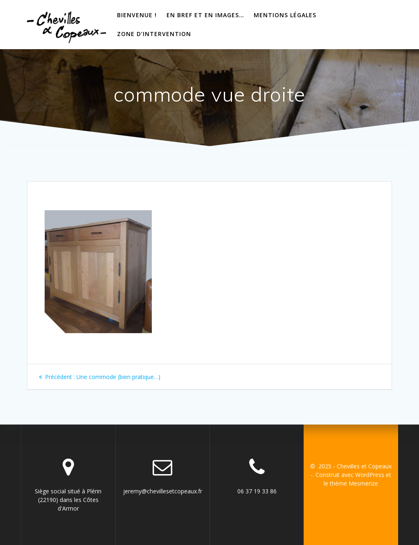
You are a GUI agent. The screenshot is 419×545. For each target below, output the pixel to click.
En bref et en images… (205, 15)
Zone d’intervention (154, 34)
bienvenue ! (137, 15)
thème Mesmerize (354, 483)
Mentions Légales (285, 15)
